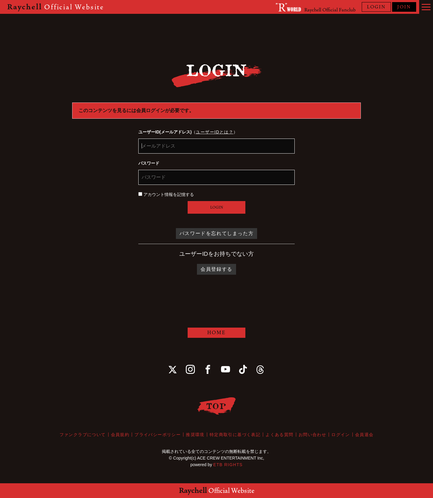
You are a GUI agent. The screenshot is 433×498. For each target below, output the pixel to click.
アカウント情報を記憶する (166, 194)
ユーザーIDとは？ (214, 132)
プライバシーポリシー (157, 434)
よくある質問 (279, 434)
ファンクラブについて (83, 434)
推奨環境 (195, 434)
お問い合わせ (312, 434)
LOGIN (376, 7)
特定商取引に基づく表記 (235, 434)
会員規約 (120, 434)
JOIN (404, 7)
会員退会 (364, 434)
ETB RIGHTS (228, 464)
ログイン (340, 434)
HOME (216, 332)
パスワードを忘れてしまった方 (216, 233)
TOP (216, 406)
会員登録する (216, 269)
